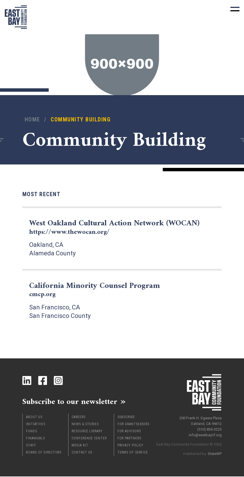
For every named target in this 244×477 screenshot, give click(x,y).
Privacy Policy (130, 446)
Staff (31, 446)
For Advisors (129, 432)
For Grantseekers (133, 425)
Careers (78, 418)
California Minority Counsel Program (98, 290)
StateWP (215, 453)
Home (32, 119)
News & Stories (85, 425)
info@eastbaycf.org (205, 434)
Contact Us (82, 453)
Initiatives (35, 425)
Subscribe (126, 418)
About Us (34, 418)
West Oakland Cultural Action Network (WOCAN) (120, 227)
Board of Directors (43, 453)
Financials (35, 439)
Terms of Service (132, 453)
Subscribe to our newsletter (73, 401)
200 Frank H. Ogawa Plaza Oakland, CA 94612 (200, 420)
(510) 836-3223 (209, 428)
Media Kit (80, 446)
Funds (31, 432)
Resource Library (87, 432)
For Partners (129, 439)
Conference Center (89, 439)
